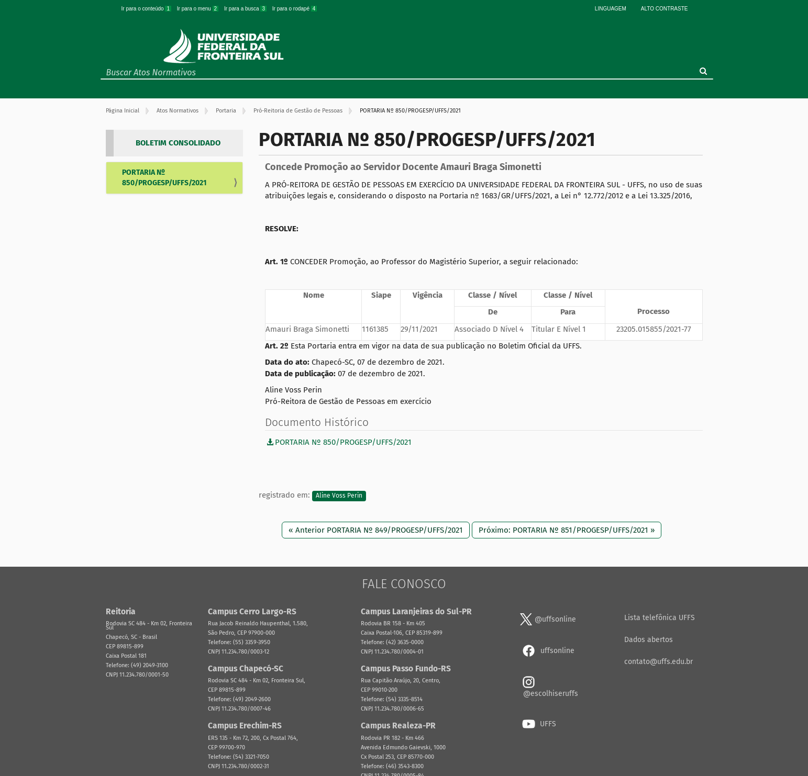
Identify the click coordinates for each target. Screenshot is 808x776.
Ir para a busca (246, 9)
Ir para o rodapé (294, 9)
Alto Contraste (664, 9)
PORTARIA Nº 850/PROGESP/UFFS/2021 (164, 177)
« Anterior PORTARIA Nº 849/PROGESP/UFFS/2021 (376, 530)
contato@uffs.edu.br (658, 661)
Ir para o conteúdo (147, 9)
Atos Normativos (177, 110)
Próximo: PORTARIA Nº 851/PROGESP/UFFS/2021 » (567, 530)
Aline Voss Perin (339, 495)
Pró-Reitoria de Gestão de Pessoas (297, 110)
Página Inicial (122, 110)
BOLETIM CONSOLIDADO (178, 143)
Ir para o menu (198, 9)
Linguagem (610, 9)
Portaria (226, 110)
